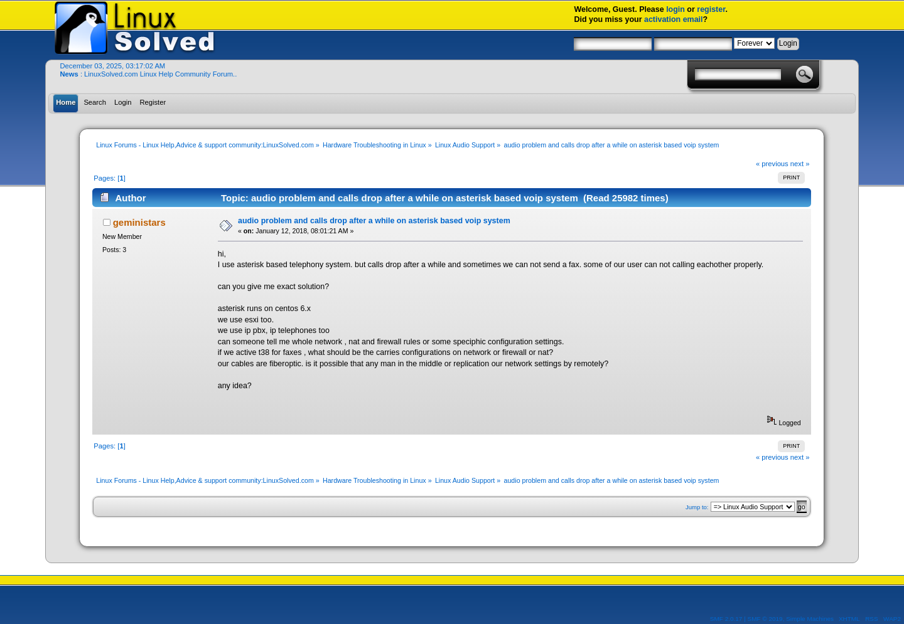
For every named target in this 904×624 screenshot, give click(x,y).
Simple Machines (810, 618)
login (675, 9)
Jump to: (697, 507)
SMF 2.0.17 (726, 618)
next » (800, 163)
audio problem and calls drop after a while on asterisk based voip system (374, 220)
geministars (139, 222)
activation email (673, 19)
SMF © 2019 (765, 618)
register (711, 9)
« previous (772, 163)
